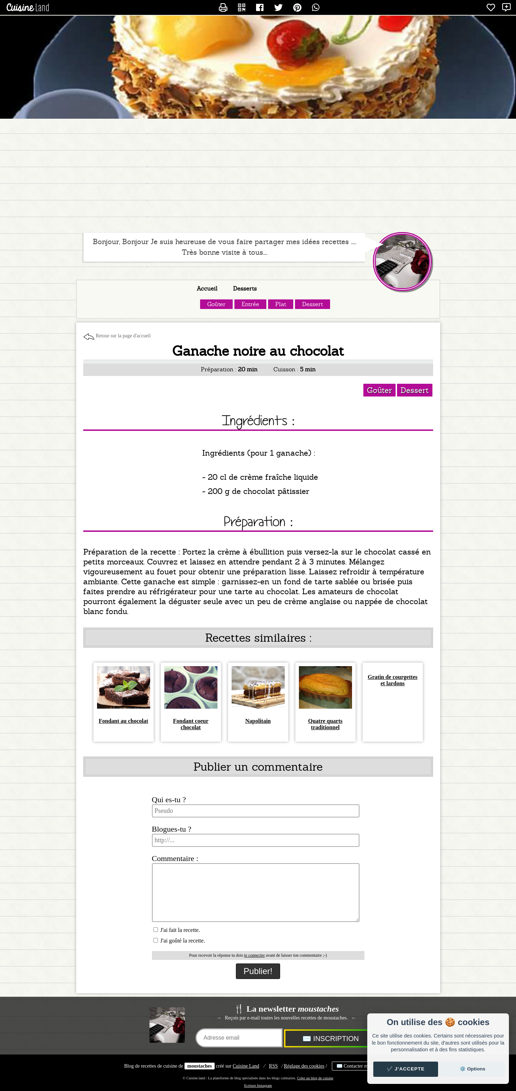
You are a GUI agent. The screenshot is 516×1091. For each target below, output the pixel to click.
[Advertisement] (258, 175)
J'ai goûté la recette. (179, 941)
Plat (280, 304)
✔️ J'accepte (406, 1069)
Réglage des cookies (304, 1066)
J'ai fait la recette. (176, 930)
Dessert (312, 304)
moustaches (199, 1066)
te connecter (254, 955)
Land (246, 1066)
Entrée (250, 304)
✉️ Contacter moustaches (361, 1066)
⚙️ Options (472, 1069)
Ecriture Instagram (258, 1085)
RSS (273, 1066)
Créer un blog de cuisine (315, 1078)
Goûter (216, 304)
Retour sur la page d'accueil (123, 335)
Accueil (207, 289)
